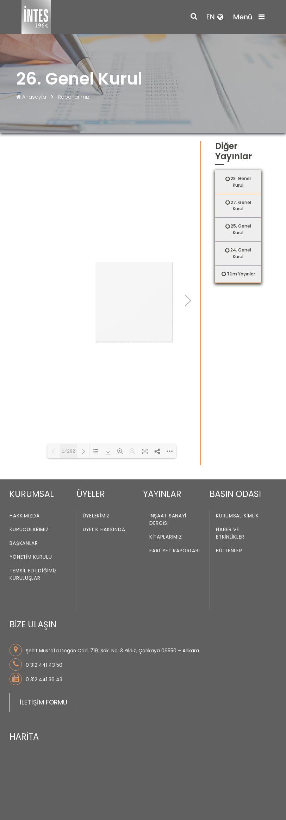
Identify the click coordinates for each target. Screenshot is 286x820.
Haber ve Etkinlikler (230, 470)
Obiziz (96, 808)
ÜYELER (90, 430)
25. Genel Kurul (241, 229)
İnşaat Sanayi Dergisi (167, 456)
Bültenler (229, 487)
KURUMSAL (32, 430)
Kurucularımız (29, 466)
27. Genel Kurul (241, 205)
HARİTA (24, 673)
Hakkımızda (24, 452)
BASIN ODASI (235, 430)
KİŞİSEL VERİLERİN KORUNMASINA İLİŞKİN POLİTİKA (69, 791)
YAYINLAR (162, 430)
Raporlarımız (73, 96)
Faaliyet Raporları (174, 487)
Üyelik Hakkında (104, 466)
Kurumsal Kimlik (237, 452)
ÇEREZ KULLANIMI (91, 798)
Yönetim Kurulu (31, 493)
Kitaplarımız (165, 473)
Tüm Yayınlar (241, 274)
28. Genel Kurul (241, 181)
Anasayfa (32, 96)
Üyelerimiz (96, 452)
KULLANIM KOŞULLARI (38, 798)
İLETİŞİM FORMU (43, 638)
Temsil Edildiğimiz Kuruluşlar (33, 511)
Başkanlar (24, 480)
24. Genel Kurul (240, 253)
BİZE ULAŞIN (33, 561)
